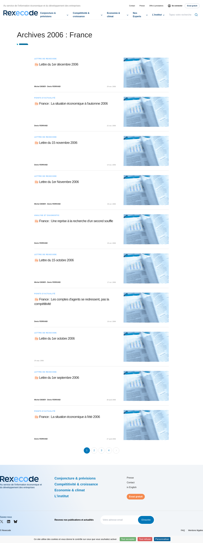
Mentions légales (195, 530)
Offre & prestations (156, 6)
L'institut (157, 15)
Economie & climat (113, 15)
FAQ (183, 530)
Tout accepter (128, 539)
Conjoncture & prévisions (48, 15)
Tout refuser (145, 539)
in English (131, 487)
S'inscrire (146, 520)
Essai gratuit (136, 496)
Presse (142, 6)
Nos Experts (137, 15)
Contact (132, 6)
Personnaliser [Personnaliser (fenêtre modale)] (162, 539)
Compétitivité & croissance (81, 15)
